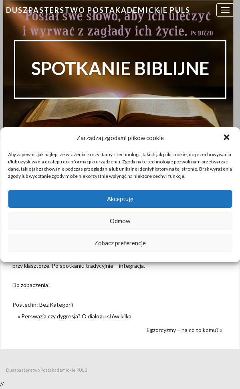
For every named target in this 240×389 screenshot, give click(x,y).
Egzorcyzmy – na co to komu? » (184, 329)
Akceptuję (120, 198)
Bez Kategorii (56, 304)
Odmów (120, 220)
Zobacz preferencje (120, 242)
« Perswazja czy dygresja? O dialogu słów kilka (74, 316)
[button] (227, 138)
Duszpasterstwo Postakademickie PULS (98, 10)
